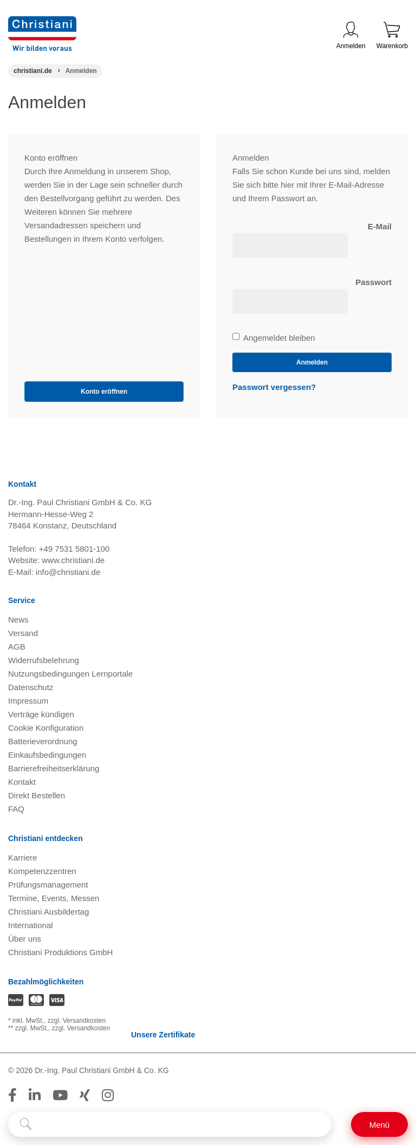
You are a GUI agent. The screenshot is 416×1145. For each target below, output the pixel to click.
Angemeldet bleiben (273, 338)
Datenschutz (30, 687)
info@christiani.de (68, 572)
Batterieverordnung (42, 741)
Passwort (373, 282)
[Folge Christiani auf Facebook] (12, 1095)
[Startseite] (33, 71)
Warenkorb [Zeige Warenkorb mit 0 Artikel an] (392, 36)
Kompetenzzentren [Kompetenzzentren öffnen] (42, 871)
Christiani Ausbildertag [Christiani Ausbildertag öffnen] (48, 911)
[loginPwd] (290, 301)
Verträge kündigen (41, 714)
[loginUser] (290, 245)
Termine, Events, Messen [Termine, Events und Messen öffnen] (53, 898)
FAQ (16, 808)
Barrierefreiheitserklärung (53, 768)
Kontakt (22, 781)
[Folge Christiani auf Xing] (85, 1095)
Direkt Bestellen (36, 795)
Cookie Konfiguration (45, 727)
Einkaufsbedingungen (47, 754)
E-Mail (380, 226)
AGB (16, 646)
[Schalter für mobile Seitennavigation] (379, 1124)
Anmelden (351, 36)
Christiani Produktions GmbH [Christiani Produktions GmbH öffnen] (60, 952)
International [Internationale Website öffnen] (30, 925)
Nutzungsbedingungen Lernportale (70, 673)
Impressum (28, 700)
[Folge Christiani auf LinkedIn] (35, 1095)
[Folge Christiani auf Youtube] (60, 1095)
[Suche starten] (25, 1124)
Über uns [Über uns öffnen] (24, 938)
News (18, 619)
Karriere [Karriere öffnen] (22, 857)
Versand (23, 633)
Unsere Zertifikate (162, 1034)
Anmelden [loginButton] (312, 362)
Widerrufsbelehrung (43, 660)
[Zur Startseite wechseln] (42, 23)
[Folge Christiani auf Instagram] (108, 1095)
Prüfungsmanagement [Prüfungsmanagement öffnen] (48, 884)
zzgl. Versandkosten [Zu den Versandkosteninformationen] (77, 1020)
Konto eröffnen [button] (104, 391)
